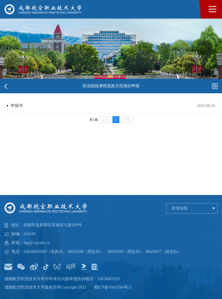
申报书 (17, 105)
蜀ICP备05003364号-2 (112, 287)
